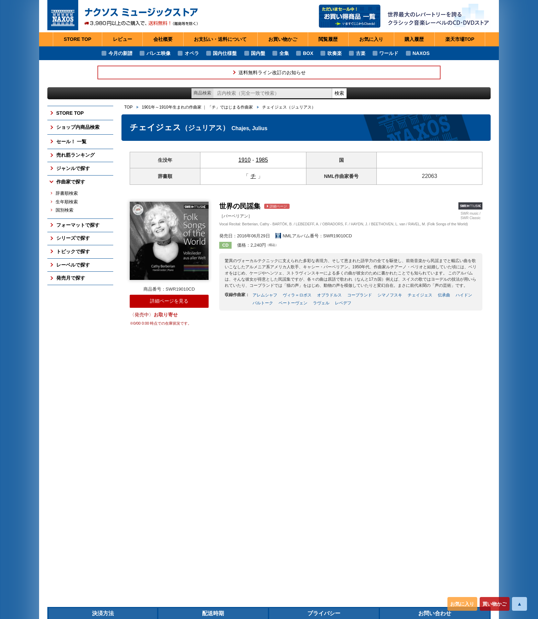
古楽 (360, 53)
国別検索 (64, 210)
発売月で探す (70, 278)
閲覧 (328, 39)
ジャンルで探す (73, 168)
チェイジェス (289, 107)
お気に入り (462, 604)
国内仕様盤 (225, 53)
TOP (128, 107)
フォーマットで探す (78, 225)
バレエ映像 (159, 53)
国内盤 (258, 53)
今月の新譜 (120, 53)
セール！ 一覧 (71, 141)
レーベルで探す (73, 265)
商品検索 (202, 92)
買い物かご (494, 604)
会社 (163, 39)
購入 (414, 39)
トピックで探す (73, 251)
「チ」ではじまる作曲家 (230, 107)
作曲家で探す (70, 181)
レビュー (122, 39)
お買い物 (282, 39)
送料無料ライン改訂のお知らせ (272, 72)
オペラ (192, 53)
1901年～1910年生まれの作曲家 (171, 107)
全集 (284, 53)
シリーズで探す (73, 238)
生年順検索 (67, 202)
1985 (262, 160)
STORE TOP (77, 39)
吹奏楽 (334, 53)
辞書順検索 (67, 193)
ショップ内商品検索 (78, 127)
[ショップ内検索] (272, 93)
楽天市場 (460, 39)
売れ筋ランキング (75, 155)
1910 (244, 160)
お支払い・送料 (220, 39)
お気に (371, 39)
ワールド (388, 53)
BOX (308, 53)
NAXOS (421, 53)
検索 (339, 93)
